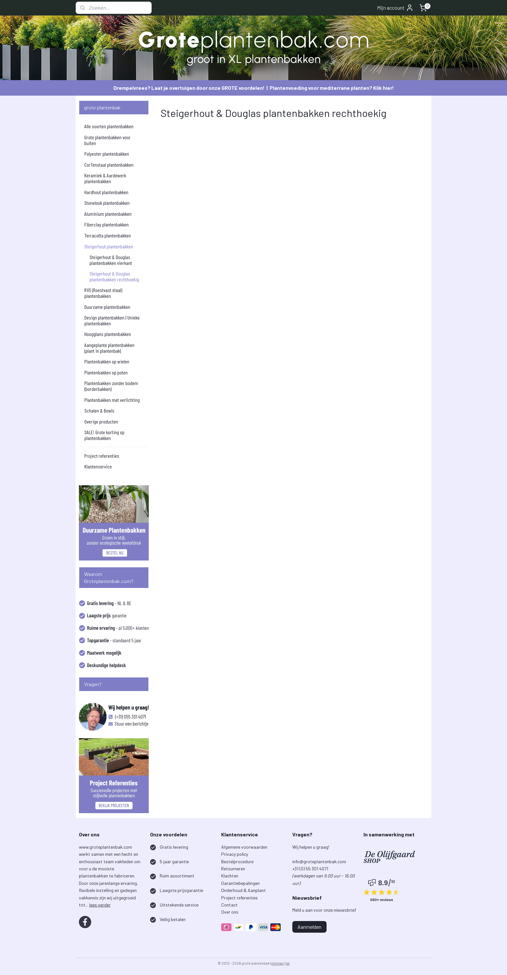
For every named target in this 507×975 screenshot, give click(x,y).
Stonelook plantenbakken (107, 203)
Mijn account (395, 8)
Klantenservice (98, 466)
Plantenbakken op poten (106, 372)
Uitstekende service (179, 904)
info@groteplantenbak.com (319, 861)
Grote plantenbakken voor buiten (107, 140)
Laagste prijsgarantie (181, 890)
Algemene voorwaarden (244, 847)
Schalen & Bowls (99, 410)
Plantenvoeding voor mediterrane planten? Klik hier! (332, 88)
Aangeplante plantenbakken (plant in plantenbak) (109, 348)
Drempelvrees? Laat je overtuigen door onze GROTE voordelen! (188, 88)
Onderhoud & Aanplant (243, 890)
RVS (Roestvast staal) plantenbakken (103, 293)
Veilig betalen (173, 919)
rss (287, 963)
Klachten (229, 875)
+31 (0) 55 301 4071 (310, 868)
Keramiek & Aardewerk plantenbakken (105, 178)
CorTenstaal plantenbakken (109, 165)
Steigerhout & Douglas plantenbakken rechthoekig (114, 276)
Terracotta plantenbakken (107, 235)
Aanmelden (309, 927)
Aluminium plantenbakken (108, 214)
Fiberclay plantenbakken (106, 224)
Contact (229, 904)
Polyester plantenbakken (106, 154)
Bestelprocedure (237, 861)
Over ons (229, 912)
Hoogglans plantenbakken (107, 334)
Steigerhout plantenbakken (108, 246)
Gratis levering (174, 847)
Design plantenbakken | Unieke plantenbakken (112, 320)
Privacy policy (234, 854)
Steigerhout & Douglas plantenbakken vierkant (111, 260)
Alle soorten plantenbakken (109, 126)
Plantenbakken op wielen (106, 361)
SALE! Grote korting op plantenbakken (104, 435)
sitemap (277, 963)
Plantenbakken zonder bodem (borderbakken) (111, 386)
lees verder (100, 904)
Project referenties (101, 456)
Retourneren (233, 868)
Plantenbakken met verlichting (112, 400)
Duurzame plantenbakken (107, 307)
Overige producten (101, 421)
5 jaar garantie (174, 861)
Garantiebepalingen (240, 883)
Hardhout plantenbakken (106, 192)
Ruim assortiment (177, 875)
